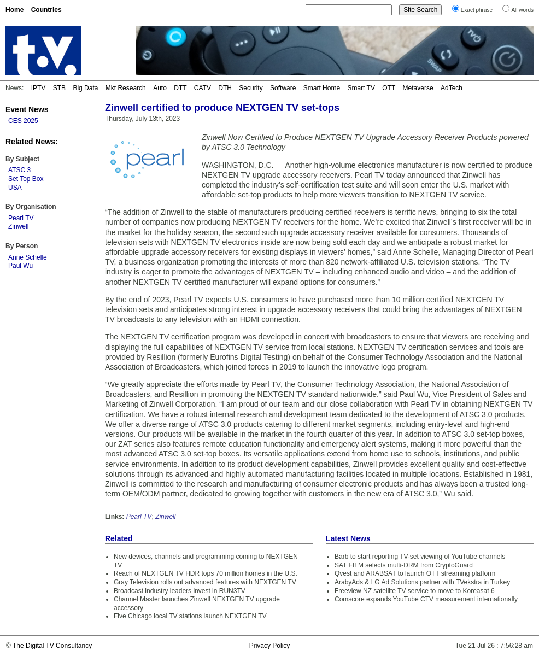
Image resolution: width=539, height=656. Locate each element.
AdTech (451, 88)
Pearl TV (20, 218)
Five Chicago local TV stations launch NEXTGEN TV (190, 616)
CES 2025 (23, 121)
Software (283, 88)
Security (250, 88)
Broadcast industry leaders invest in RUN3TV (179, 591)
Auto (160, 88)
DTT (180, 88)
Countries (46, 10)
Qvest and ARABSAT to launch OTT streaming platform (415, 573)
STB (59, 88)
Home (14, 10)
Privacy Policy (269, 645)
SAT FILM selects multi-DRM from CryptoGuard (404, 565)
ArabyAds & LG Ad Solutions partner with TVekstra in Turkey (422, 582)
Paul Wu (20, 266)
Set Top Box (26, 179)
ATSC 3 (19, 170)
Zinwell (18, 226)
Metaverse (418, 88)
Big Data (85, 88)
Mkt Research (126, 88)
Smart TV (360, 88)
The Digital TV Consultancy (52, 645)
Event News (27, 109)
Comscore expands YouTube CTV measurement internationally (426, 599)
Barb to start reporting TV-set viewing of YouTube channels (420, 556)
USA (15, 187)
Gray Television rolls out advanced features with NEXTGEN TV (205, 582)
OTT (388, 88)
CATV (202, 88)
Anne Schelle (27, 257)
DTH (225, 88)
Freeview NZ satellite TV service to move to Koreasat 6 (415, 591)
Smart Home (321, 88)
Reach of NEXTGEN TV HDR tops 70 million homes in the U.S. (205, 573)
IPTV (38, 88)
